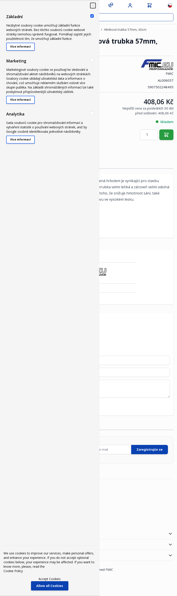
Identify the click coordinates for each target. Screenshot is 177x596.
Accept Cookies (49, 579)
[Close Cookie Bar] (93, 5)
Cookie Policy (13, 571)
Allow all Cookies (49, 586)
